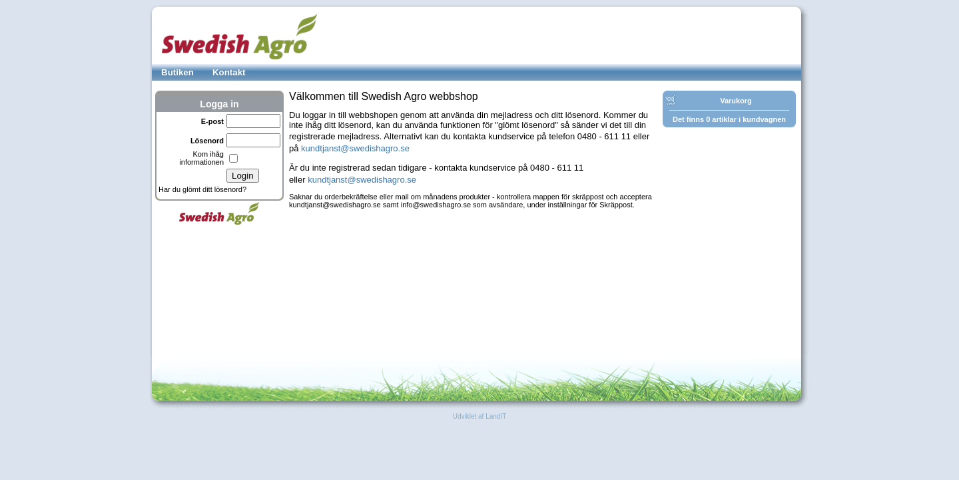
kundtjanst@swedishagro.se (355, 148)
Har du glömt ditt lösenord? (202, 189)
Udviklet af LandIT (480, 416)
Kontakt (229, 72)
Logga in (219, 104)
